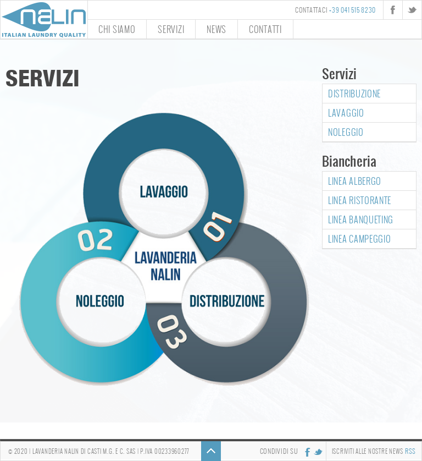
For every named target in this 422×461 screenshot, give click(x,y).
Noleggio (346, 132)
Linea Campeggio (359, 238)
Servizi (171, 29)
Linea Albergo (354, 180)
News (216, 29)
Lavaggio (346, 112)
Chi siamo (116, 29)
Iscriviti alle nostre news (374, 451)
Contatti (265, 29)
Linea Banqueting (360, 219)
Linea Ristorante (359, 200)
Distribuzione (354, 93)
